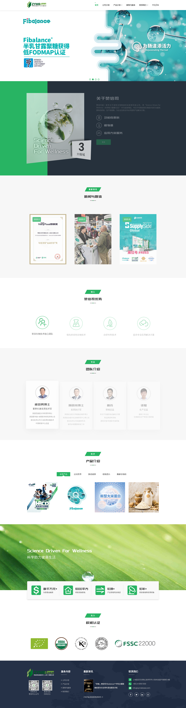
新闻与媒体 (130, 5)
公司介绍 (105, 5)
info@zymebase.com (139, 688)
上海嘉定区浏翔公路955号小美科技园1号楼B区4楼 (149, 679)
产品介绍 (117, 5)
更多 (104, 142)
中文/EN (155, 5)
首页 (96, 5)
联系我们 (143, 5)
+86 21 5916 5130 (137, 684)
